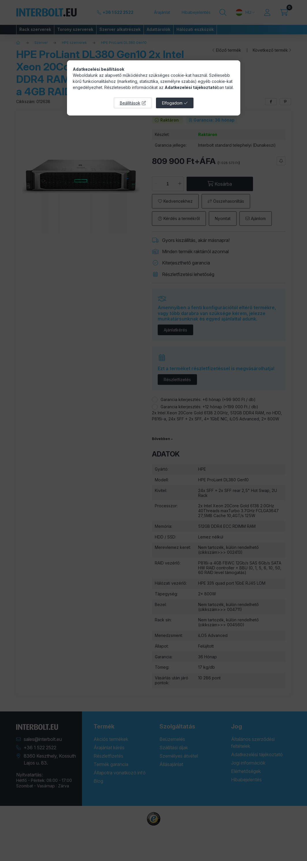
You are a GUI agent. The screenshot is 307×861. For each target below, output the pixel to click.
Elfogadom (172, 102)
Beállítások (130, 102)
